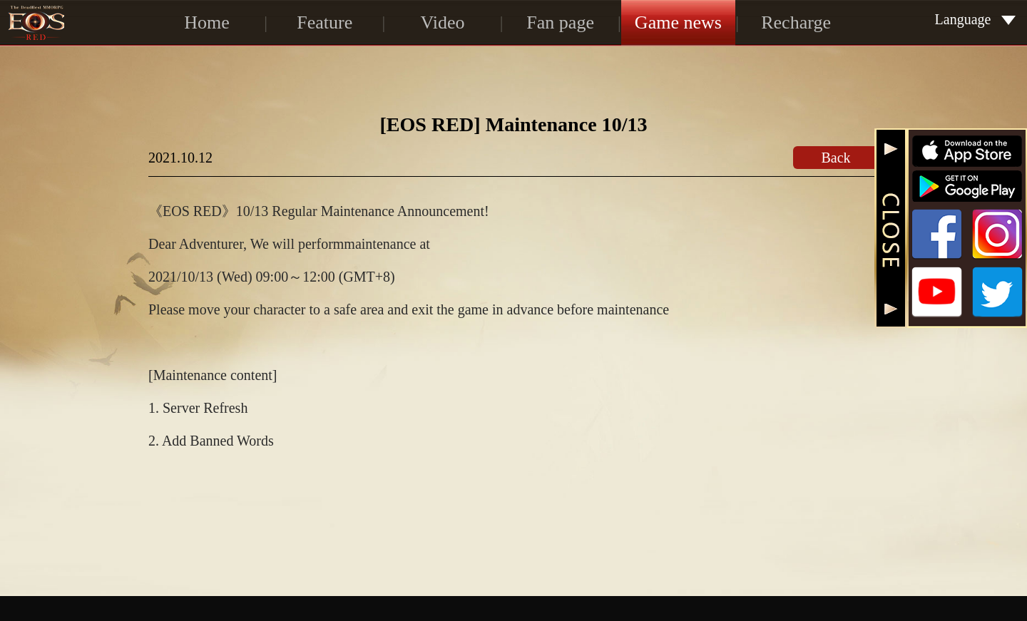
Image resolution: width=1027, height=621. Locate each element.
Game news (678, 22)
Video (442, 22)
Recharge (796, 22)
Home (207, 22)
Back (835, 157)
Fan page (560, 22)
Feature (324, 22)
